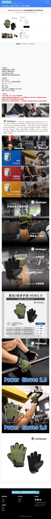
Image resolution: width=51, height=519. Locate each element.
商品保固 (19, 501)
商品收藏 (22, 30)
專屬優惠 (3, 510)
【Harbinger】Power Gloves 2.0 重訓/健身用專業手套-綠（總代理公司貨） (26, 12)
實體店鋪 (3, 500)
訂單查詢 (3, 507)
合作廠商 (3, 501)
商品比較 (27, 30)
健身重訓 (27, 36)
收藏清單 (3, 509)
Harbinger (24, 36)
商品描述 (18, 43)
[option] (4, 35)
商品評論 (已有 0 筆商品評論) (28, 43)
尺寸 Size (20, 21)
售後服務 (19, 500)
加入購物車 (26, 26)
